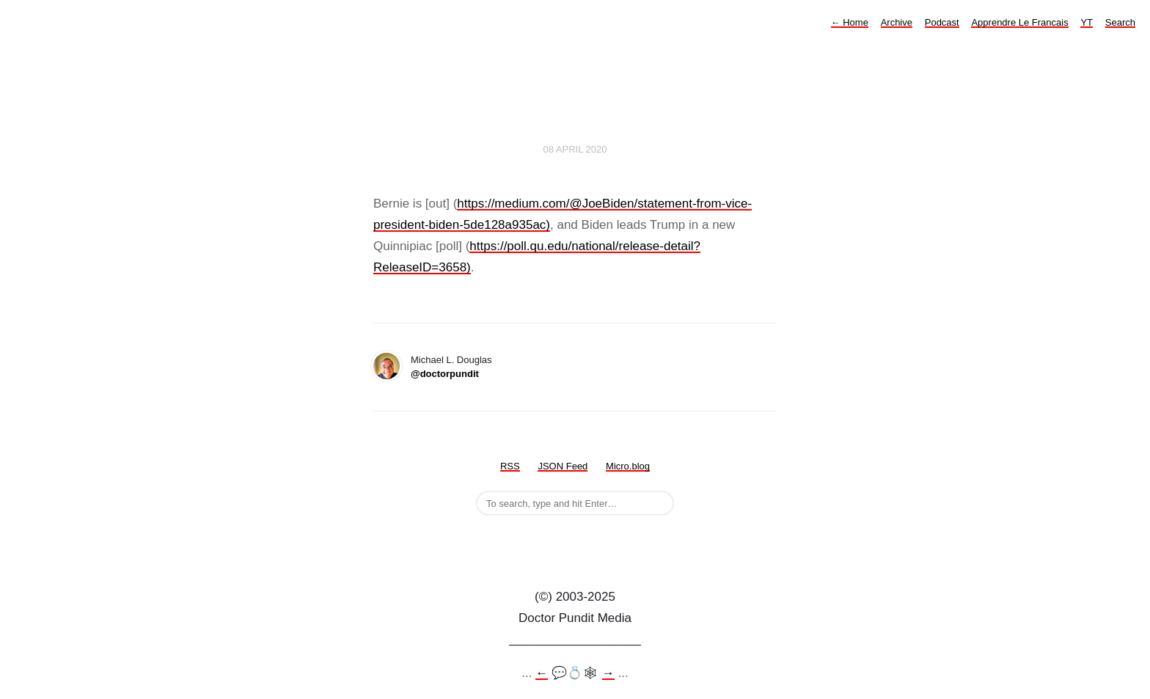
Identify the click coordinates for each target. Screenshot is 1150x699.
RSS (510, 466)
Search (1120, 22)
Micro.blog (628, 466)
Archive (896, 22)
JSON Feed (562, 466)
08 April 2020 (575, 149)
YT (1086, 22)
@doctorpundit (445, 373)
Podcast (942, 22)
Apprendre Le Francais (1019, 22)
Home (849, 22)
